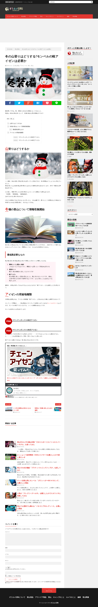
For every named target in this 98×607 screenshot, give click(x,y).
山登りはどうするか (14, 123)
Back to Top (49, 590)
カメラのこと (60, 16)
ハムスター (72, 88)
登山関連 (75, 16)
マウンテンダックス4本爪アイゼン (26, 137)
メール (7, 554)
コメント (7, 531)
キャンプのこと (50, 16)
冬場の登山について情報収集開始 (18, 126)
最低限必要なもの (16, 129)
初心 (29, 65)
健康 (68, 16)
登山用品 (23, 16)
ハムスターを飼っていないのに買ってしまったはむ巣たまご (83, 233)
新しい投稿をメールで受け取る (13, 576)
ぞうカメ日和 (54, 602)
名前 (6, 547)
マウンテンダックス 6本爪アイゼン (26, 140)
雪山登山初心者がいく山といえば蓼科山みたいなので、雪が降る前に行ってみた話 (83, 275)
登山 (41, 16)
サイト (7, 560)
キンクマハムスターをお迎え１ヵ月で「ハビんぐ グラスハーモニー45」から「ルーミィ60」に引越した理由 (79, 84)
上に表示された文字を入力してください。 (15, 569)
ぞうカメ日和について (12, 16)
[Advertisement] (49, 30)
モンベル (24, 65)
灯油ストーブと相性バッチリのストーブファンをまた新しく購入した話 (83, 258)
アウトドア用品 (33, 16)
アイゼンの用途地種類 (15, 132)
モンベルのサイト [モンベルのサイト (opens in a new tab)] (52, 303)
